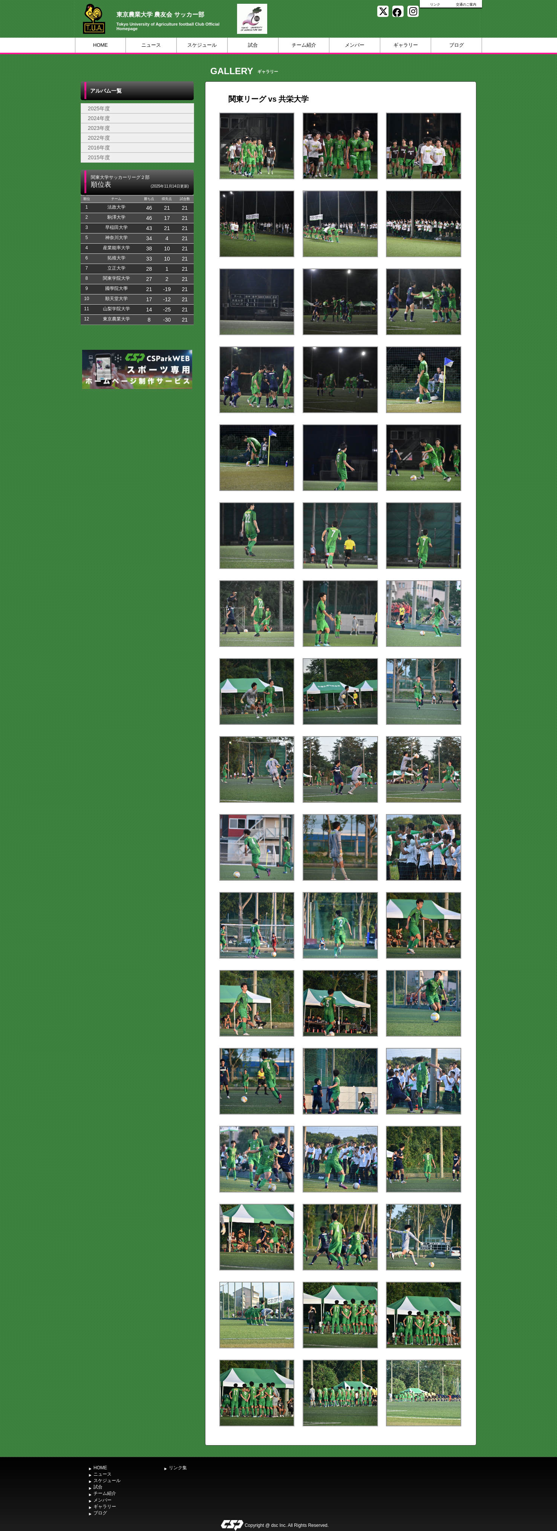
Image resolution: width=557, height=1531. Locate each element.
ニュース (151, 45)
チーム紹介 (304, 45)
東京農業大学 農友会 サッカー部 (160, 14)
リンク (435, 4)
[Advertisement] (137, 447)
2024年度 (99, 118)
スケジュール (202, 45)
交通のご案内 (466, 4)
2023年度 (99, 128)
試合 (253, 45)
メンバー (354, 45)
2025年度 (99, 108)
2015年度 (99, 157)
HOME (100, 45)
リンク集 (178, 1467)
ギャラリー (405, 45)
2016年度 (99, 148)
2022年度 (99, 138)
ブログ (456, 45)
